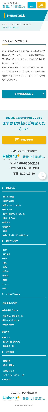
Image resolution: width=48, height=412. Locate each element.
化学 (5, 250)
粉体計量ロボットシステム (14, 213)
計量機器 (6, 222)
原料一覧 (6, 337)
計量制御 (6, 226)
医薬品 (5, 271)
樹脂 (5, 279)
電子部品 (6, 254)
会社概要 (6, 360)
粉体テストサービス (11, 320)
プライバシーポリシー (13, 375)
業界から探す (12, 240)
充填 (5, 231)
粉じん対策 (7, 209)
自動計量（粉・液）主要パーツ (15, 235)
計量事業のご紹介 (10, 303)
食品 (5, 267)
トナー (5, 284)
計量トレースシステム (12, 205)
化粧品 (5, 275)
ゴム (5, 262)
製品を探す (11, 187)
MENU (31, 7)
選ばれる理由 (8, 365)
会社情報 (10, 351)
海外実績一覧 (8, 346)
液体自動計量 (8, 201)
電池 (5, 258)
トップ (4, 24)
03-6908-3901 (28, 168)
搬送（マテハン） (10, 218)
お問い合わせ (41, 7)
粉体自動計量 (8, 196)
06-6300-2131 (28, 163)
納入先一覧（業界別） (12, 341)
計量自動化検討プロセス (13, 316)
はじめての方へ (14, 24)
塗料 (5, 288)
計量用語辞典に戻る (24, 93)
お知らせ (6, 379)
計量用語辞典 (26, 24)
